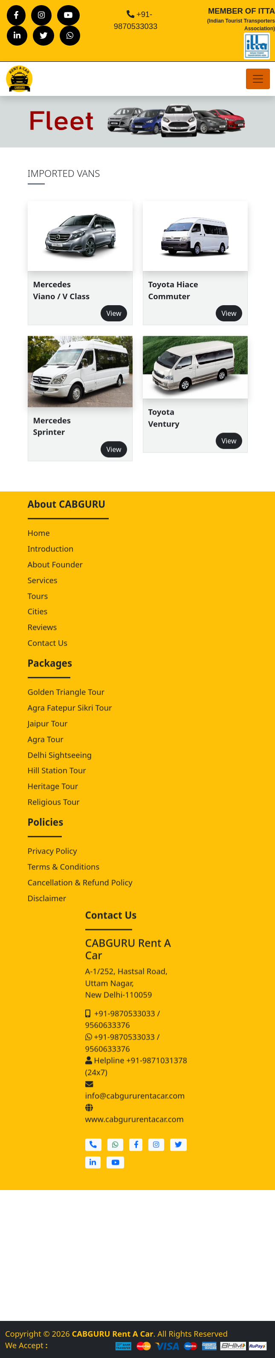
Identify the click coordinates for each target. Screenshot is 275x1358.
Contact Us (48, 652)
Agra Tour (46, 748)
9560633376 (107, 1043)
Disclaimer (47, 907)
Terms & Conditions (64, 875)
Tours (38, 605)
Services (43, 589)
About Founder (55, 573)
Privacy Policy (52, 860)
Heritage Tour (53, 795)
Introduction (51, 558)
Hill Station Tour (57, 779)
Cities (38, 620)
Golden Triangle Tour (66, 701)
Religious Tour (54, 811)
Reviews (42, 636)
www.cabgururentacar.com (134, 1132)
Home (39, 542)
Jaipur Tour (48, 732)
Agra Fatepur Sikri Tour (70, 716)
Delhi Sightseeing (60, 764)
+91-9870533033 (121, 1032)
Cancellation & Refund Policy (80, 891)
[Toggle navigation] (258, 79)
